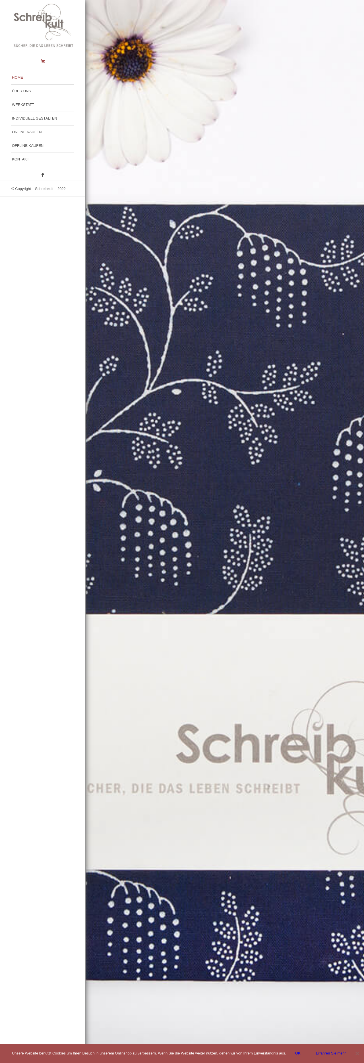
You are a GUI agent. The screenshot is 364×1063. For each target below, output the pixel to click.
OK (298, 1053)
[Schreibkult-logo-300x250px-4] (42, 27)
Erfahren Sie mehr (331, 1053)
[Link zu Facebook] (42, 175)
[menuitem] (42, 78)
